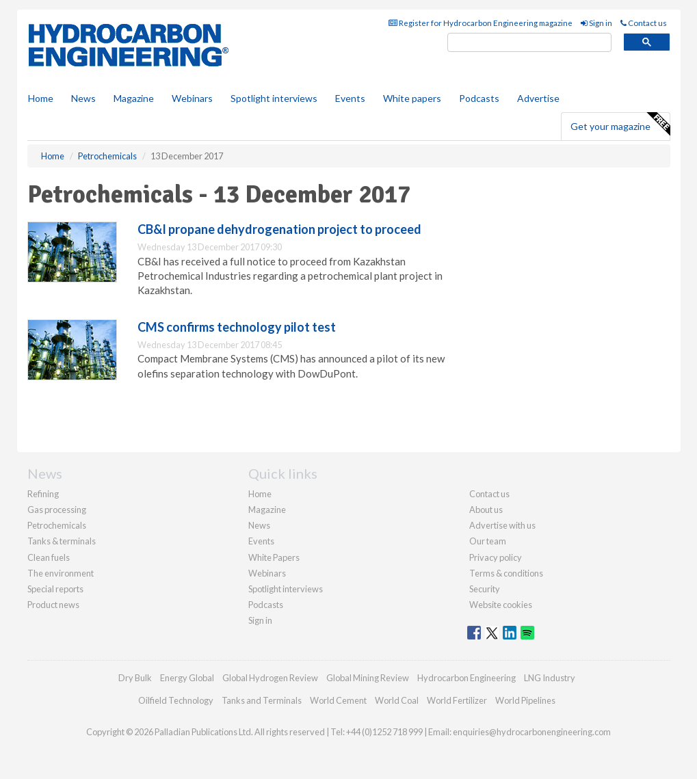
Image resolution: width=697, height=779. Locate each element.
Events (350, 98)
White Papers (274, 557)
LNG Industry (549, 677)
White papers (412, 98)
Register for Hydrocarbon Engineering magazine (481, 22)
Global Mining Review (367, 677)
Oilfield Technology (175, 700)
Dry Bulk (135, 677)
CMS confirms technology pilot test (236, 326)
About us (486, 509)
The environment (60, 573)
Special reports (55, 588)
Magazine (134, 98)
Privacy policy (495, 557)
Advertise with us (502, 525)
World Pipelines (525, 700)
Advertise (538, 98)
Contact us (643, 22)
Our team (487, 541)
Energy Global (187, 677)
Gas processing (56, 509)
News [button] (83, 98)
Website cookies (500, 604)
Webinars (192, 98)
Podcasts (479, 98)
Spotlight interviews (274, 98)
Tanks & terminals (61, 541)
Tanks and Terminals (262, 700)
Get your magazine (620, 124)
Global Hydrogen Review (270, 677)
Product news (53, 604)
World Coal (397, 700)
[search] (529, 43)
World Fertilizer (457, 700)
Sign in (596, 22)
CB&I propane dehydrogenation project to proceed (279, 229)
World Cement (338, 700)
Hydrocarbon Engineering (466, 677)
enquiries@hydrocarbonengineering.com (532, 731)
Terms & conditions (506, 573)
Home (40, 98)
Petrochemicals (56, 525)
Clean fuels (48, 557)
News (259, 525)
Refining (43, 493)
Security (484, 588)
